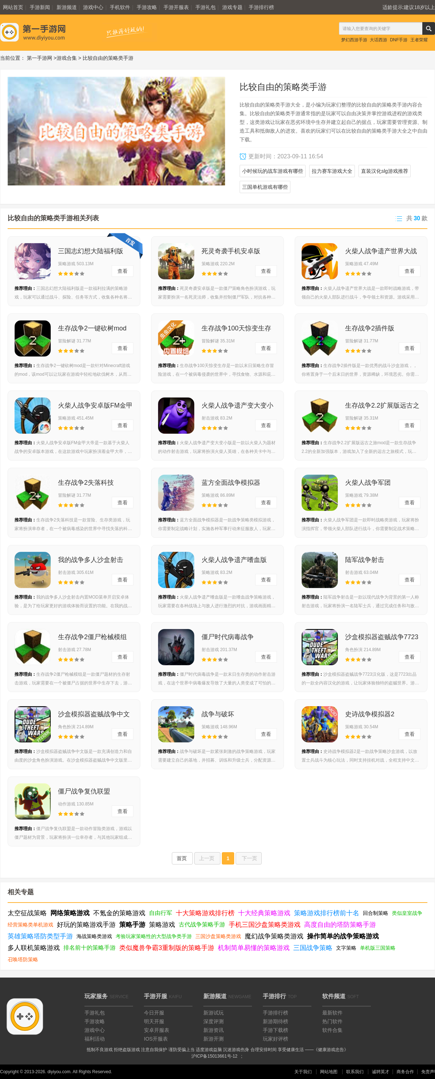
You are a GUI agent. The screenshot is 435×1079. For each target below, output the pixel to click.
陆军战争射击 (364, 559)
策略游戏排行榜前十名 (326, 913)
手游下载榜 (275, 1030)
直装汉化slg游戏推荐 (384, 171)
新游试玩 (213, 1012)
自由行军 (160, 913)
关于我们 (303, 1071)
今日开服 (154, 1012)
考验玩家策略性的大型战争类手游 (154, 936)
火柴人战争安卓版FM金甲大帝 (95, 407)
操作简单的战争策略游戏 (343, 936)
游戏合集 (67, 58)
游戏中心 (93, 7)
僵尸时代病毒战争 (228, 637)
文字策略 (346, 948)
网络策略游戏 (70, 913)
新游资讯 (213, 1030)
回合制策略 (375, 913)
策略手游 (132, 924)
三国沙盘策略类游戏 (218, 936)
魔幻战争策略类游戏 (274, 936)
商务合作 (405, 1071)
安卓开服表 (156, 1030)
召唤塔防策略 (23, 959)
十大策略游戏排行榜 (205, 913)
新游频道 (67, 7)
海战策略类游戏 (94, 936)
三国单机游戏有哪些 (265, 187)
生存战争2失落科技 (86, 482)
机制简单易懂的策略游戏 (254, 947)
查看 (122, 271)
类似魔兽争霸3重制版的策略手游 (166, 947)
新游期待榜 (275, 1021)
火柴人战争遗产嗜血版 (234, 559)
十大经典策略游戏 (264, 913)
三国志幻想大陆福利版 (90, 251)
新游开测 (213, 1038)
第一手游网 (39, 58)
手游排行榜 (261, 7)
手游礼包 (205, 7)
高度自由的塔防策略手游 (340, 924)
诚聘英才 (380, 1071)
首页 (182, 858)
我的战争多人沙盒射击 (90, 559)
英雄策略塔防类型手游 (40, 936)
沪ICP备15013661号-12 (214, 1056)
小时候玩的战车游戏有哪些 (272, 171)
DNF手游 (399, 39)
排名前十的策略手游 (89, 948)
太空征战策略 (27, 913)
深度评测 (213, 1021)
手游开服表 (176, 7)
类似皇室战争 (407, 913)
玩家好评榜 (275, 1038)
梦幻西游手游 (354, 39)
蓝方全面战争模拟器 (231, 482)
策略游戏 (162, 924)
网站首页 (13, 7)
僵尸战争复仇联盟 (84, 791)
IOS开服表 (156, 1038)
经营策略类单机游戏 (30, 925)
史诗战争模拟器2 (369, 714)
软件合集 (332, 1030)
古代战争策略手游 (202, 924)
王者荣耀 (419, 39)
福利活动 (94, 1038)
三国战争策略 (312, 947)
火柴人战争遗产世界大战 (381, 251)
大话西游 (378, 39)
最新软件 (332, 1012)
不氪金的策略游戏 (119, 913)
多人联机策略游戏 (34, 947)
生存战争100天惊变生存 (236, 328)
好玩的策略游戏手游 (86, 924)
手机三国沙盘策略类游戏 (265, 924)
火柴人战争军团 (368, 482)
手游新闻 (40, 7)
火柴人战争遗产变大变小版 (237, 407)
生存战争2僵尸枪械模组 (92, 637)
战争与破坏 (218, 714)
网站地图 (328, 1071)
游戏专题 (232, 7)
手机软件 (120, 7)
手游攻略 (147, 7)
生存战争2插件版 (369, 328)
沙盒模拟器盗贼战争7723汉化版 (381, 639)
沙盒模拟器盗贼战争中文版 (94, 716)
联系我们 (355, 1071)
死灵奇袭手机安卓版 (231, 251)
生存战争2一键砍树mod (92, 328)
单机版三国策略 (377, 948)
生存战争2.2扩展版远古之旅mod (382, 407)
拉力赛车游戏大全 (332, 171)
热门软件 (332, 1021)
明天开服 (154, 1021)
